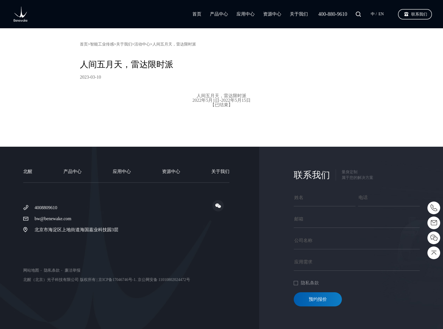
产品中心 (219, 14)
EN (381, 14)
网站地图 (31, 270)
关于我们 (299, 14)
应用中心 (246, 14)
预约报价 (318, 299)
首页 (196, 14)
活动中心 (142, 44)
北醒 (27, 171)
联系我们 (419, 14)
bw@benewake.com (53, 218)
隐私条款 (52, 270)
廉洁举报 (72, 270)
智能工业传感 (102, 44)
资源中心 (272, 14)
